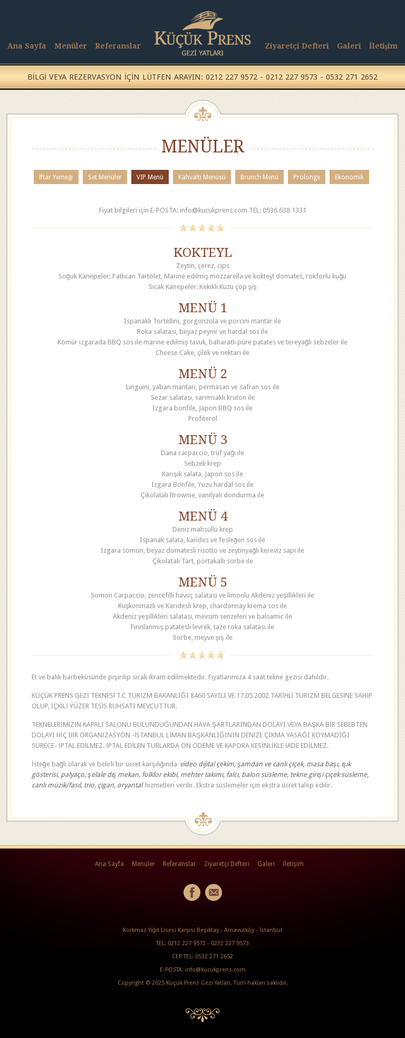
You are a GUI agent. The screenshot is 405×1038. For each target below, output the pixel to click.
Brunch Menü (259, 177)
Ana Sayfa (26, 46)
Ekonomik (349, 177)
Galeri (349, 46)
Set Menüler (105, 177)
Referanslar (118, 46)
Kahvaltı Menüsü (202, 177)
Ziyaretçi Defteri (297, 46)
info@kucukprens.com (215, 969)
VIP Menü (150, 177)
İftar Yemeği (56, 177)
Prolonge (306, 177)
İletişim (383, 46)
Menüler (70, 46)
